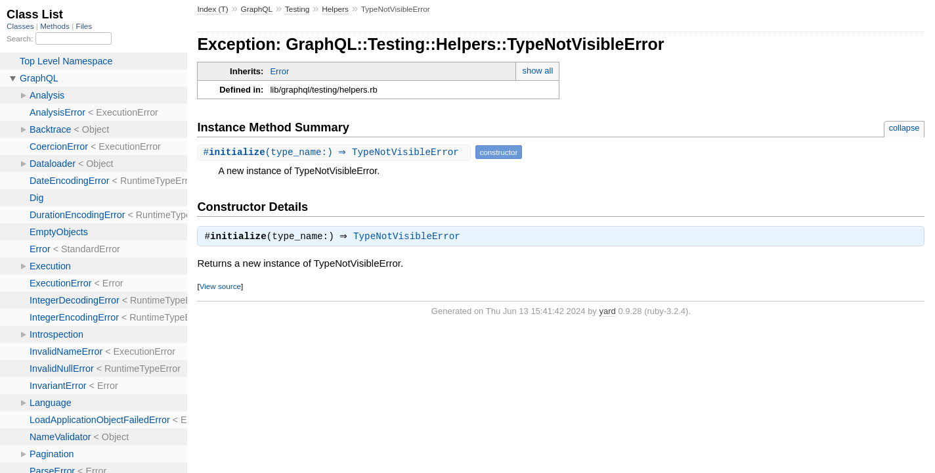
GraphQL (257, 9)
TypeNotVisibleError (410, 238)
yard (607, 312)
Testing (297, 9)
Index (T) (212, 9)
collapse (904, 128)
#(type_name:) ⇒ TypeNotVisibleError (335, 152)
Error (279, 71)
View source (220, 287)
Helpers (335, 9)
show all (537, 71)
